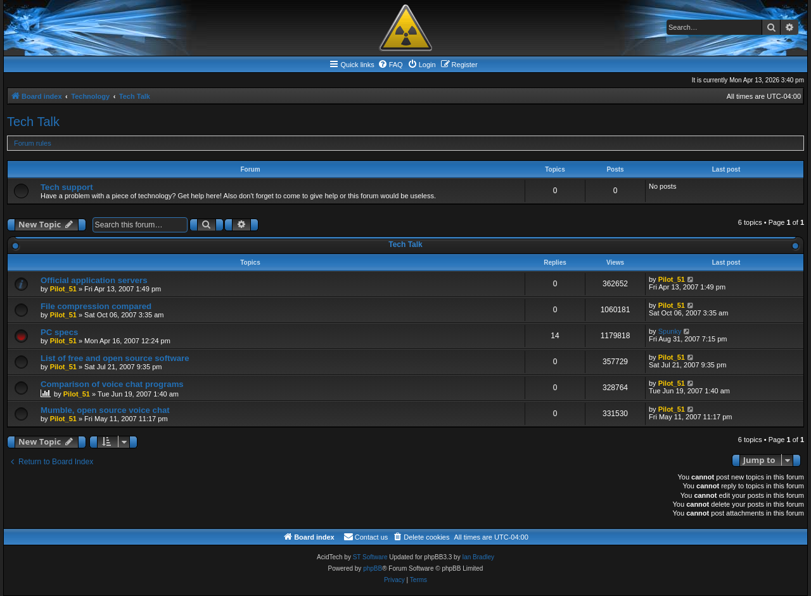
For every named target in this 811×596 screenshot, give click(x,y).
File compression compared (96, 306)
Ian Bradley (478, 557)
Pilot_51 (63, 289)
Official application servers (94, 280)
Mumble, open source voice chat (105, 410)
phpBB (372, 568)
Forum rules (32, 143)
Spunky (670, 331)
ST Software (370, 557)
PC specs (59, 332)
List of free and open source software (115, 358)
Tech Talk (33, 122)
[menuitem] (390, 64)
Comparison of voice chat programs (112, 384)
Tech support (67, 187)
